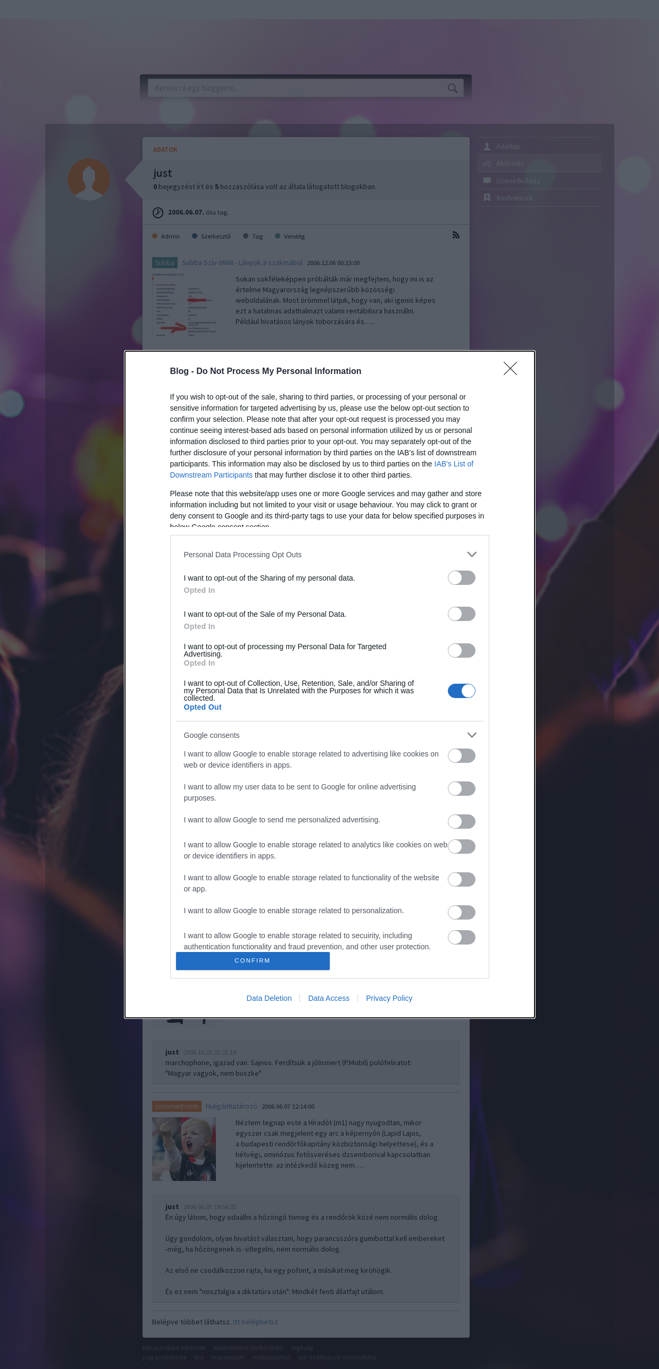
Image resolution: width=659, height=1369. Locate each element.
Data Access (328, 998)
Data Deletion (269, 998)
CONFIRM (253, 961)
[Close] (514, 372)
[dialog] (330, 684)
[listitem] (330, 554)
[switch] (462, 578)
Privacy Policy (389, 998)
